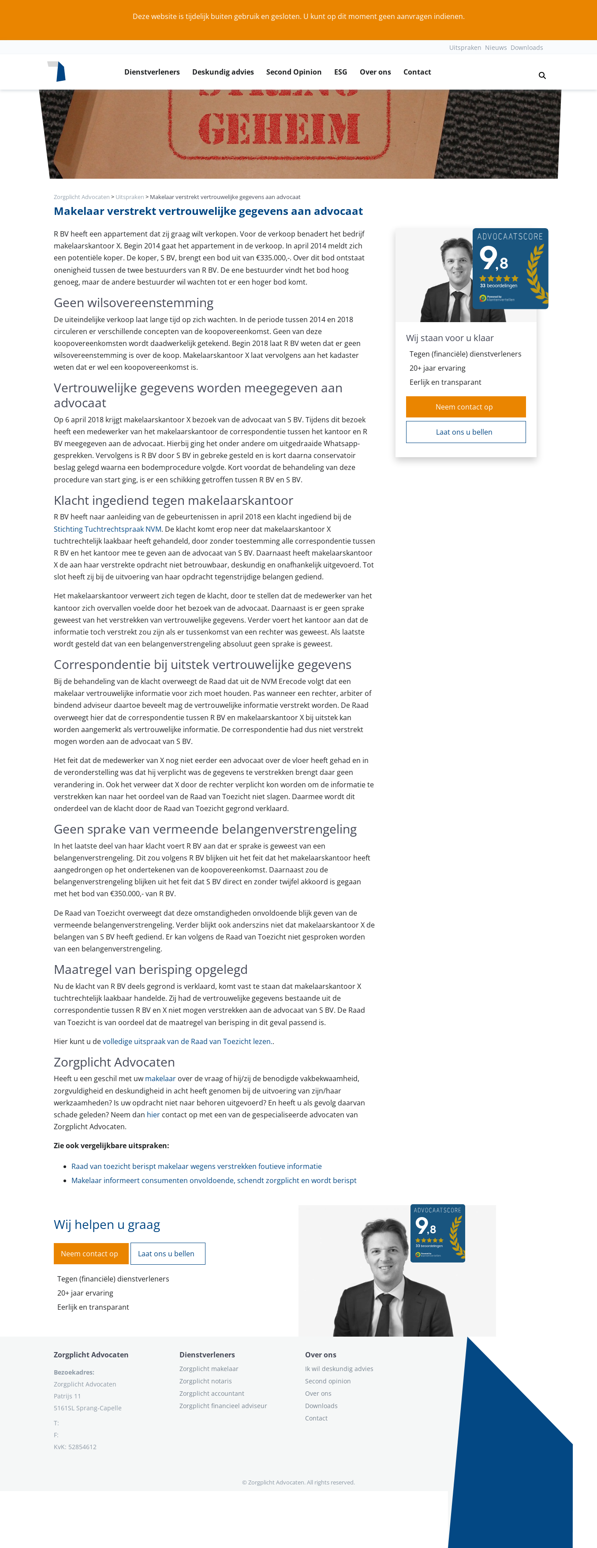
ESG (340, 72)
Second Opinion (294, 72)
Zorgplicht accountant (211, 1393)
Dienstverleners (152, 72)
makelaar (160, 1078)
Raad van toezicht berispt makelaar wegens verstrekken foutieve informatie (196, 1166)
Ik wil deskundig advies (339, 1368)
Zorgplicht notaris (205, 1381)
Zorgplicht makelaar (209, 1368)
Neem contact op (464, 407)
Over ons (375, 72)
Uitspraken (465, 47)
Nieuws (496, 47)
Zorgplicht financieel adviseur (223, 1405)
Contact (417, 72)
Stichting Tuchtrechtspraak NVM (107, 529)
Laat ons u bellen (464, 432)
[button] (539, 72)
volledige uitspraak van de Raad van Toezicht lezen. (187, 1041)
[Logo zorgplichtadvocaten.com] (56, 72)
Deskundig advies (223, 72)
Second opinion (328, 1381)
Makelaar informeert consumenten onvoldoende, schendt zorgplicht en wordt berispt (214, 1180)
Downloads (527, 47)
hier (153, 1115)
